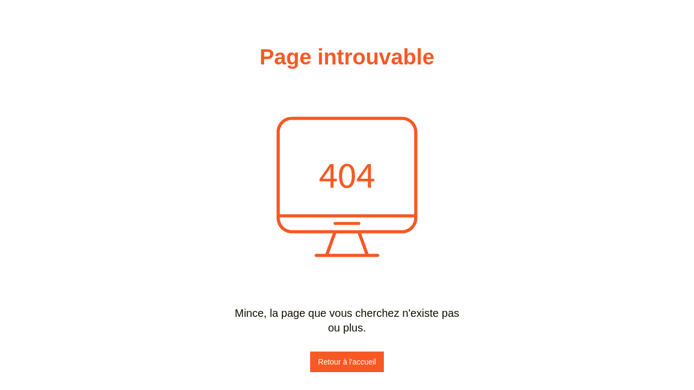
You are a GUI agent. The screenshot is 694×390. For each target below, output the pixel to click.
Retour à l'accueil (347, 362)
